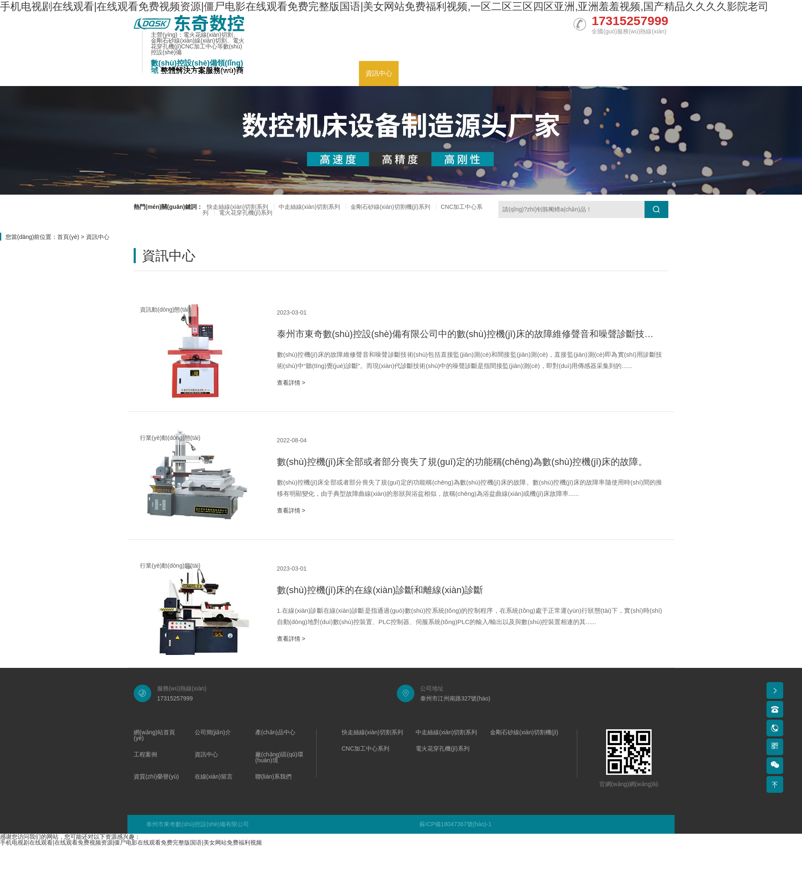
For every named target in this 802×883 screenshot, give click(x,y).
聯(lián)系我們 (641, 73)
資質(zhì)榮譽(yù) (525, 73)
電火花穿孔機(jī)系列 (245, 212)
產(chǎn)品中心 (289, 73)
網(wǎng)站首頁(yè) (169, 73)
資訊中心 (378, 73)
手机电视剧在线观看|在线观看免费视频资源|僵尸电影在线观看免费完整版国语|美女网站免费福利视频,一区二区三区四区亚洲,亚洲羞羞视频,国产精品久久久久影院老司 (384, 6)
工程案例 (338, 73)
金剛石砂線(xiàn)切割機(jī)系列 (390, 206)
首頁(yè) (68, 236)
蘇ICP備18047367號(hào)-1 (455, 824)
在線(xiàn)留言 (585, 73)
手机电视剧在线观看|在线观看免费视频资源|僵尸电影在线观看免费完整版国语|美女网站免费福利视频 (131, 842)
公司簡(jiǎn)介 (233, 73)
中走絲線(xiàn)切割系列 (309, 206)
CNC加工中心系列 (365, 749)
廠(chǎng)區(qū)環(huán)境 (445, 73)
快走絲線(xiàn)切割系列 (237, 206)
